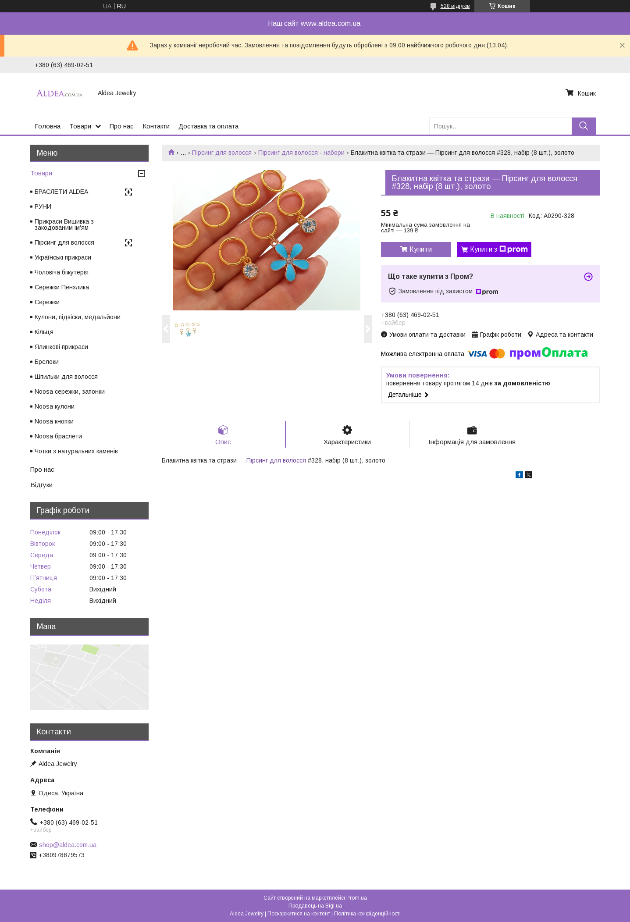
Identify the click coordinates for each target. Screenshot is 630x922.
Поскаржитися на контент (298, 914)
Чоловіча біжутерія (62, 272)
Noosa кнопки (54, 421)
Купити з (499, 249)
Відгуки (41, 484)
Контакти (156, 126)
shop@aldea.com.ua (67, 844)
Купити (420, 249)
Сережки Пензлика (62, 287)
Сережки (47, 302)
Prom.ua (356, 898)
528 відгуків (455, 6)
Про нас (122, 126)
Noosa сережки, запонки (70, 391)
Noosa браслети (58, 436)
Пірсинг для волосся (222, 152)
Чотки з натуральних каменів (76, 451)
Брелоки (47, 361)
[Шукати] (584, 126)
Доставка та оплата (208, 126)
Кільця (44, 331)
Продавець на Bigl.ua (315, 906)
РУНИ (43, 206)
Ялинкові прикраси (61, 346)
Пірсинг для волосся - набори (301, 152)
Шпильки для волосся (66, 376)
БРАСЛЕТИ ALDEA (61, 191)
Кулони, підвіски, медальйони (78, 316)
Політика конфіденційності (367, 914)
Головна (48, 126)
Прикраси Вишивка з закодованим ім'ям (64, 224)
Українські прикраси (63, 257)
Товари (80, 126)
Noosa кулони (55, 406)
